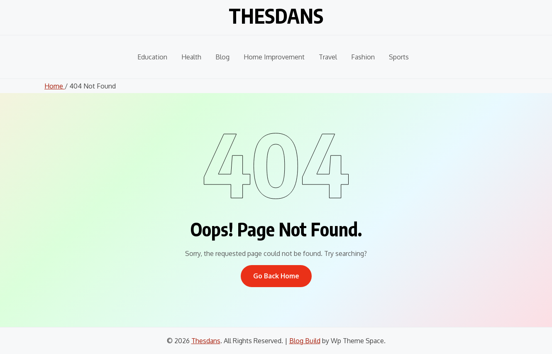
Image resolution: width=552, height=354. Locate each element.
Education (152, 57)
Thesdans (276, 15)
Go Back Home (276, 276)
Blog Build (304, 341)
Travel (328, 57)
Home (54, 86)
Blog (222, 57)
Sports (399, 57)
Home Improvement (274, 57)
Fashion (363, 57)
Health (191, 57)
